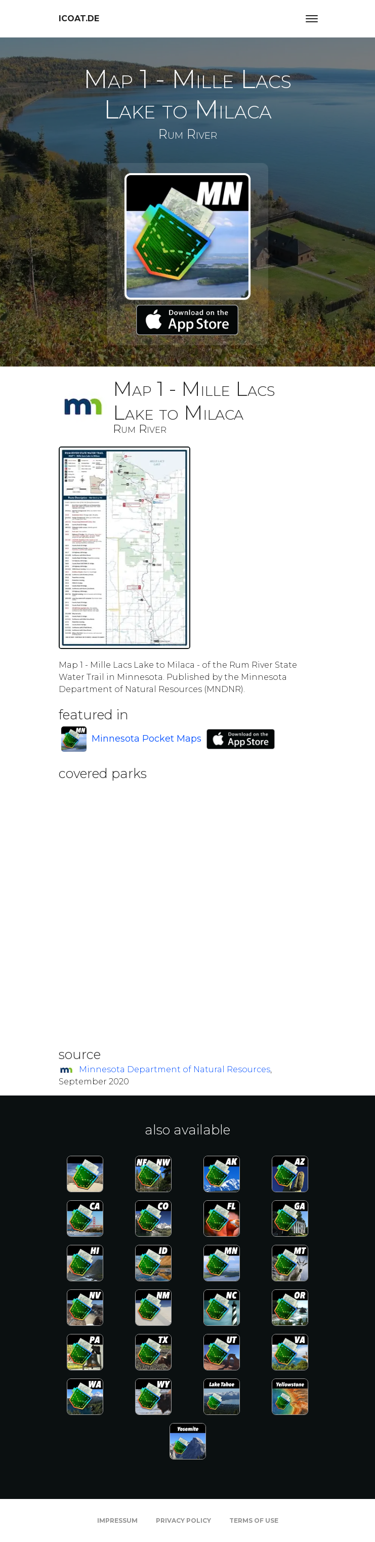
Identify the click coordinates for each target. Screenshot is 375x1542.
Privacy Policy (183, 1520)
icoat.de (79, 18)
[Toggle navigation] (311, 19)
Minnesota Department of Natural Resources (174, 1069)
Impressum (117, 1520)
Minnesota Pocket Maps (146, 738)
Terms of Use (253, 1520)
